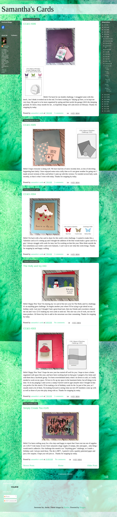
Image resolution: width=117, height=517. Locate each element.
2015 (105, 101)
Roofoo (66, 507)
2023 (105, 27)
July (106, 52)
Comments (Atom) (65, 474)
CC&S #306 (29, 23)
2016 (105, 99)
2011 (105, 111)
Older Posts (92, 465)
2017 (105, 97)
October (107, 43)
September (108, 45)
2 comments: (59, 182)
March (107, 61)
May (106, 56)
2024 (105, 25)
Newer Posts (28, 465)
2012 (105, 108)
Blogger (82, 507)
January (107, 66)
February (107, 63)
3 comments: (59, 113)
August (107, 49)
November (108, 41)
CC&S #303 (29, 328)
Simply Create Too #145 (36, 408)
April (106, 59)
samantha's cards (6, 46)
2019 (105, 36)
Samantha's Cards (27, 9)
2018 (105, 94)
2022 (105, 29)
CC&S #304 (29, 194)
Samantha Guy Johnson (7, 25)
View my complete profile (4, 71)
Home (60, 465)
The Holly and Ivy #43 (34, 266)
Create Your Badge (6, 29)
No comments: (59, 323)
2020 (105, 34)
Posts (7, 496)
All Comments (10, 501)
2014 (105, 104)
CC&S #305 (29, 125)
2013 (105, 106)
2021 (105, 32)
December (108, 38)
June (106, 54)
